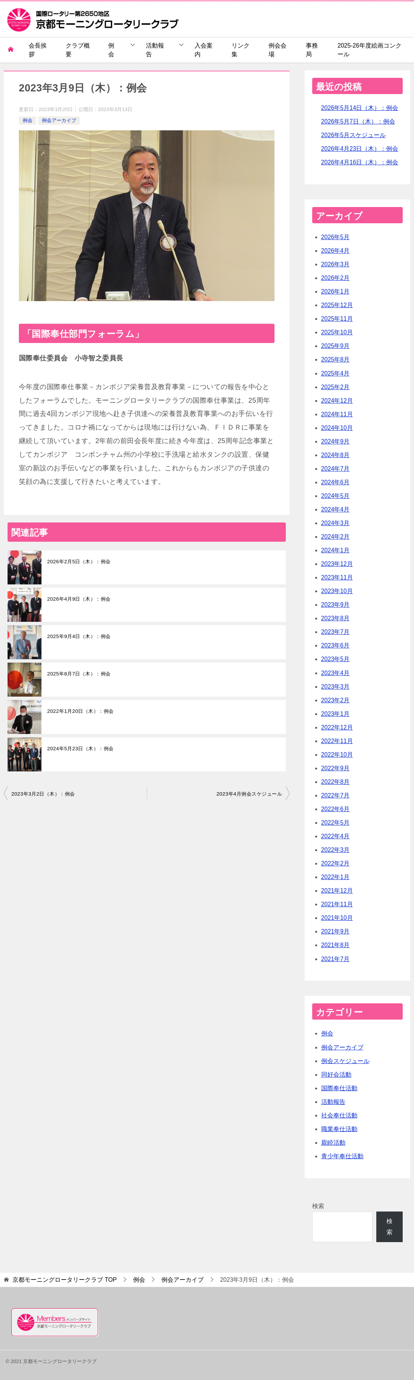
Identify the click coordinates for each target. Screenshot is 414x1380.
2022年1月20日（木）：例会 (80, 711)
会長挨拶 (38, 50)
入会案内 (204, 50)
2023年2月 (335, 700)
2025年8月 (335, 359)
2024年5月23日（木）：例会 (80, 748)
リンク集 (241, 50)
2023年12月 (337, 564)
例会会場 (277, 50)
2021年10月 (337, 918)
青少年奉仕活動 (342, 1156)
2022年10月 (337, 754)
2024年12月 (337, 400)
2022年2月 (335, 863)
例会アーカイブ (59, 120)
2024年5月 (335, 496)
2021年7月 (335, 959)
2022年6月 (335, 809)
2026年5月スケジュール (353, 135)
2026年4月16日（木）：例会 (360, 162)
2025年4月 (335, 373)
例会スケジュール (345, 1061)
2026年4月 (335, 250)
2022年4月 (335, 836)
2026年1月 (335, 291)
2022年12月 (337, 727)
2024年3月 (335, 523)
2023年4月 (335, 673)
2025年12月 (337, 305)
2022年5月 (335, 822)
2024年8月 (335, 455)
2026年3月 (335, 264)
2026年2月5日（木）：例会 (79, 561)
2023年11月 (337, 577)
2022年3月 (335, 850)
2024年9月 (335, 441)
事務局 (312, 50)
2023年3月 (335, 686)
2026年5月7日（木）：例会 (358, 121)
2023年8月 (335, 618)
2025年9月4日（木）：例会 (79, 636)
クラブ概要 (78, 50)
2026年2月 (335, 278)
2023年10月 (337, 591)
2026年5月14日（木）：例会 (360, 108)
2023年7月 (335, 632)
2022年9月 (335, 768)
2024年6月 (335, 482)
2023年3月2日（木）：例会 (43, 794)
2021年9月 (335, 931)
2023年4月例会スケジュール (249, 794)
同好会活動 (336, 1074)
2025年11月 (337, 318)
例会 (111, 50)
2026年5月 (335, 237)
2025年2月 (335, 387)
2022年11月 (337, 741)
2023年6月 (335, 645)
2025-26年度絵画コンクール (369, 50)
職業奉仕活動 (339, 1129)
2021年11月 (337, 904)
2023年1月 (335, 714)
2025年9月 (335, 346)
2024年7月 (335, 468)
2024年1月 (335, 550)
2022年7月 (335, 795)
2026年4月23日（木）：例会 (360, 148)
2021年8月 (335, 945)
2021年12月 (337, 890)
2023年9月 (335, 604)
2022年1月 (335, 877)
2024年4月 (335, 509)
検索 (318, 1206)
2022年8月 (335, 782)
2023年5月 (335, 659)
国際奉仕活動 (339, 1088)
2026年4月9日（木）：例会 (79, 599)
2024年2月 (335, 536)
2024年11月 (337, 414)
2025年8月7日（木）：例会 (79, 674)
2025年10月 (337, 332)
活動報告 (155, 50)
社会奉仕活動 (339, 1115)
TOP (64, 1279)
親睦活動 (333, 1142)
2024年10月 (337, 428)
